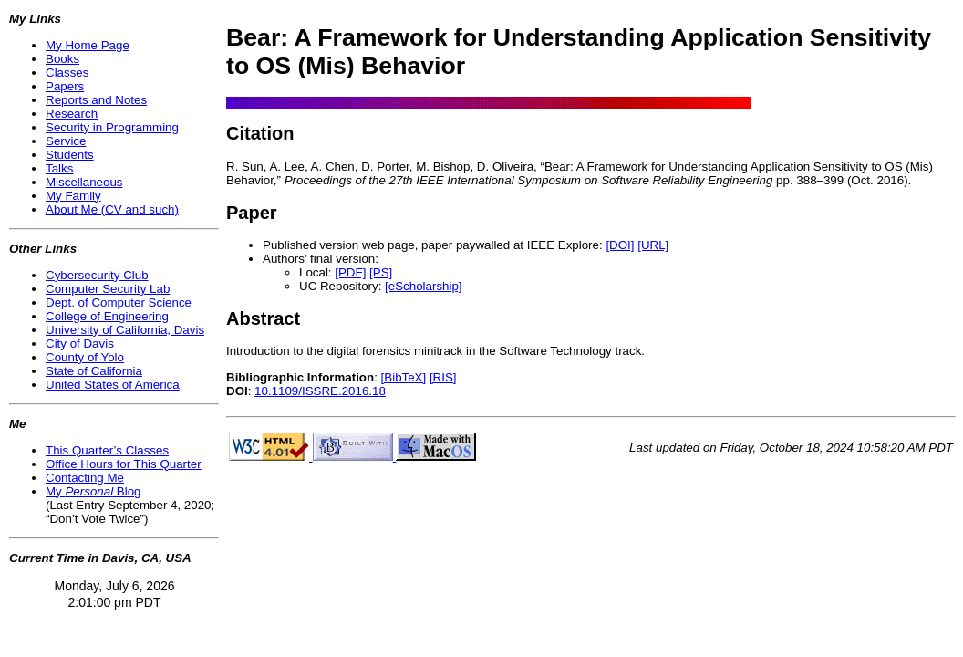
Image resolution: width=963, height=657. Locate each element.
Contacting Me (85, 478)
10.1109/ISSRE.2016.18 (320, 391)
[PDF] (350, 272)
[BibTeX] (404, 377)
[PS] (380, 272)
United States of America (113, 384)
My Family (73, 196)
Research (72, 113)
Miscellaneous (84, 182)
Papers (65, 86)
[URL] (652, 245)
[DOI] (620, 245)
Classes (67, 72)
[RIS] (443, 377)
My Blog (93, 491)
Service (66, 141)
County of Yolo (85, 357)
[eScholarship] (423, 286)
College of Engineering (107, 316)
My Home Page (87, 45)
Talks (59, 168)
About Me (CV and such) (112, 209)
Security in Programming (112, 127)
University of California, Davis (125, 330)
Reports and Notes (96, 100)
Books (62, 59)
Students (70, 155)
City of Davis (80, 343)
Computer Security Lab (108, 289)
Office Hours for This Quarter (124, 464)
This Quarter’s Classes (107, 450)
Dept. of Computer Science (119, 302)
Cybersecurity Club (97, 275)
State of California (94, 371)
